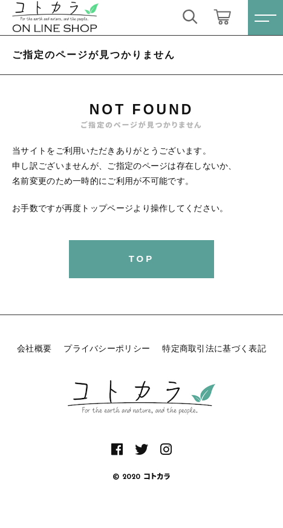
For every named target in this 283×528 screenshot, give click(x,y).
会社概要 (34, 348)
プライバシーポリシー (106, 348)
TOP (142, 258)
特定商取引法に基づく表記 (214, 348)
